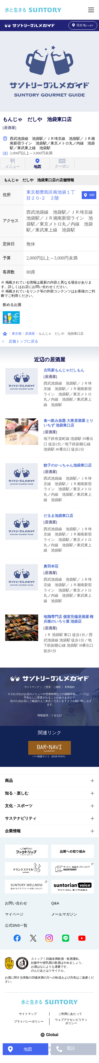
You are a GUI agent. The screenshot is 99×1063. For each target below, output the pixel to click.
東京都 (16, 333)
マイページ (14, 914)
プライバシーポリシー (29, 1021)
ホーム (5, 334)
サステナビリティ (20, 818)
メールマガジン (64, 914)
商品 (9, 780)
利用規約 (70, 687)
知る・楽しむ (17, 793)
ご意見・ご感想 (52, 687)
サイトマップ (31, 687)
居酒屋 (30, 333)
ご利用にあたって (70, 1014)
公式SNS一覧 (16, 925)
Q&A (55, 903)
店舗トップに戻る (23, 341)
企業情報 (13, 831)
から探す (83, 25)
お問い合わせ (16, 903)
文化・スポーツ (19, 806)
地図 (92, 194)
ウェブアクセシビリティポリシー (71, 1021)
